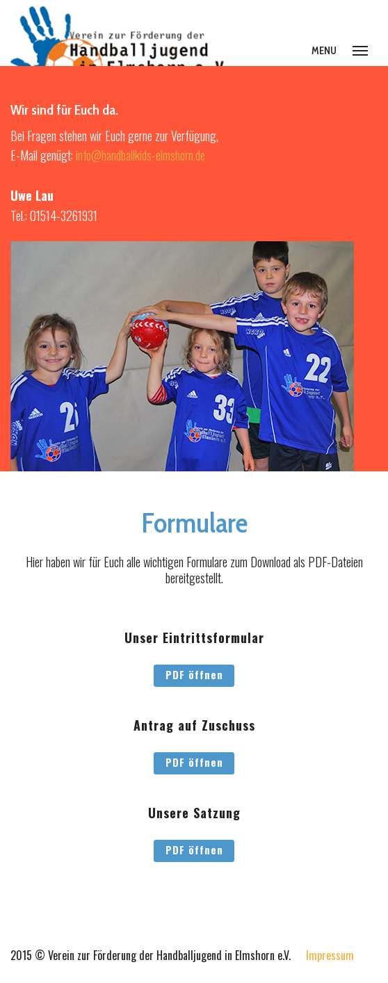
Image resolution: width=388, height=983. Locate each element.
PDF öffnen (194, 674)
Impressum (330, 955)
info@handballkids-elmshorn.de (140, 155)
